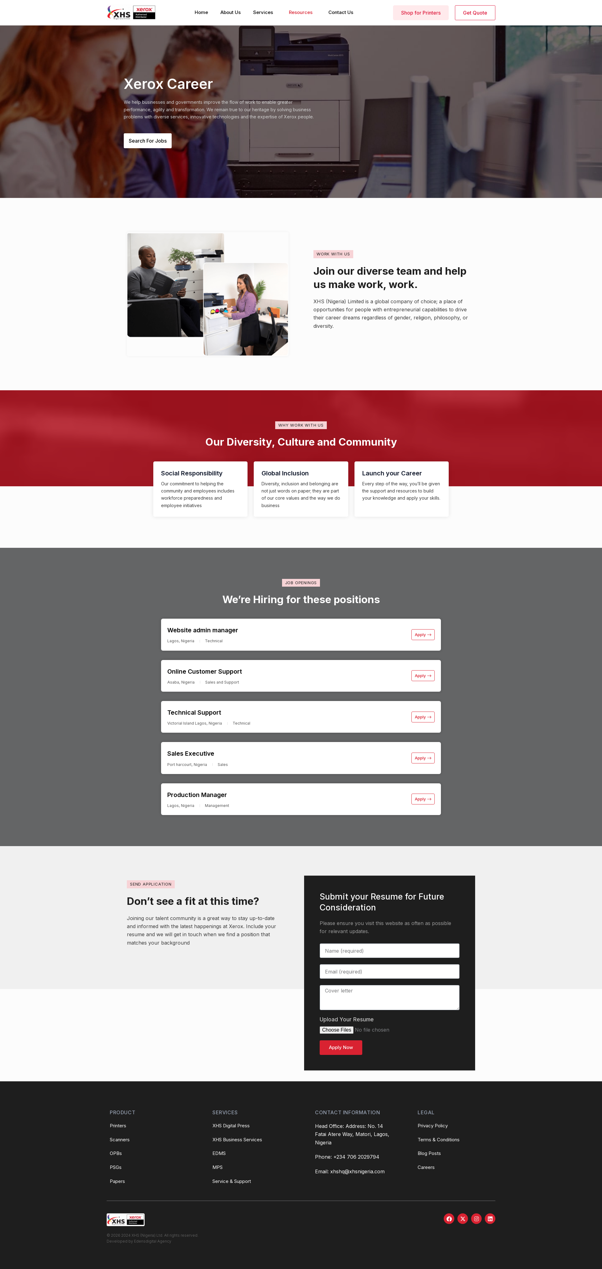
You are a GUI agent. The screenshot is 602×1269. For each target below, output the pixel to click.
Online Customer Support (213, 671)
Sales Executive (195, 754)
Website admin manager (211, 629)
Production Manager (204, 795)
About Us (230, 12)
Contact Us (340, 12)
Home (201, 12)
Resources (301, 12)
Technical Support (200, 712)
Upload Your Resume (347, 1022)
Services (263, 12)
